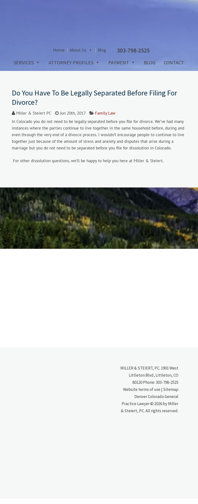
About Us (115, 57)
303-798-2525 (167, 388)
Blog (139, 57)
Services (22, 68)
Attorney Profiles (69, 68)
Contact (172, 68)
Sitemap (170, 395)
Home (96, 57)
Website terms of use (141, 395)
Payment (116, 68)
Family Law (105, 118)
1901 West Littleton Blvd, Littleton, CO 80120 (153, 381)
